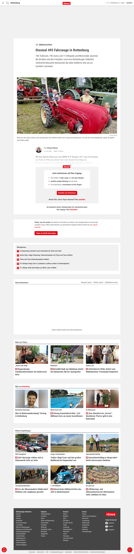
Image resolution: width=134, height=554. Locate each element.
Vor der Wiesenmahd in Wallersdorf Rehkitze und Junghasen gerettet (31, 490)
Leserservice (85, 520)
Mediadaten (68, 552)
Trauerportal (85, 525)
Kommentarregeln (21, 523)
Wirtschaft (66, 531)
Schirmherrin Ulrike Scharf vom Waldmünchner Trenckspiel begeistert (102, 370)
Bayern (65, 514)
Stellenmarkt (85, 523)
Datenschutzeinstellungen (97, 552)
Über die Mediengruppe (23, 527)
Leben (65, 534)
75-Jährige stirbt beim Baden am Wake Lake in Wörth (38, 268)
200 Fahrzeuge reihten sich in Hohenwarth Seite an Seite (29, 459)
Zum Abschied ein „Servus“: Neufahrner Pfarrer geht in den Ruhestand (99, 416)
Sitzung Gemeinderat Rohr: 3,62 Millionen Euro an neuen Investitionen (67, 414)
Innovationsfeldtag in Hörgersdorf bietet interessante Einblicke (101, 459)
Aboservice (85, 518)
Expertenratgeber (21, 542)
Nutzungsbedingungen (56, 552)
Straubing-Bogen (46, 514)
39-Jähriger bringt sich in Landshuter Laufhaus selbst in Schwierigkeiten (44, 264)
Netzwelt (65, 540)
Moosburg (44, 531)
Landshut (43, 516)
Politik (65, 525)
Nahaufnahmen (67, 529)
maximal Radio (20, 536)
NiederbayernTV (21, 538)
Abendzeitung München (23, 531)
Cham (42, 518)
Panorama (66, 536)
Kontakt (18, 516)
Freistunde (66, 527)
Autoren (18, 514)
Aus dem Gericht (68, 523)
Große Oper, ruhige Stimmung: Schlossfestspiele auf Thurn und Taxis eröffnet (46, 255)
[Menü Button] (3, 2)
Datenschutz (40, 552)
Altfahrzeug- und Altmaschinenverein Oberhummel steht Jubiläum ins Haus (100, 492)
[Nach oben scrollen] (129, 550)
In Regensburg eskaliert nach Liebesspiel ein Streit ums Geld (40, 251)
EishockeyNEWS (20, 534)
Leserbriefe (19, 525)
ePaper (84, 514)
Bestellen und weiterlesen (67, 193)
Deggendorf (44, 534)
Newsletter (19, 520)
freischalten (73, 210)
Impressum (32, 552)
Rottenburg (15, 3)
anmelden (82, 200)
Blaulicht (65, 516)
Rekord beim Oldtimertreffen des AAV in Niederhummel (66, 490)
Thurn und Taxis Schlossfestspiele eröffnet (34, 259)
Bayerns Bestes (20, 540)
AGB (47, 552)
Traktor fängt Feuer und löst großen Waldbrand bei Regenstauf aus (66, 459)
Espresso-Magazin (21, 545)
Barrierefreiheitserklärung (81, 552)
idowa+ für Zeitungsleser (89, 516)
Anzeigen (85, 527)
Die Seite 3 (66, 520)
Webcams (85, 529)
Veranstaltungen (87, 531)
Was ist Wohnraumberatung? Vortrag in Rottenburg (30, 414)
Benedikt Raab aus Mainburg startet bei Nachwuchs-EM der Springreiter (67, 370)
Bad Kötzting (44, 523)
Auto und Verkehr (68, 538)
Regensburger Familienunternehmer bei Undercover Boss (31, 372)
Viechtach (44, 525)
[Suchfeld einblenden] (7, 2)
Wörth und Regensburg (47, 520)
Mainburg (43, 527)
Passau (43, 536)
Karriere (18, 518)
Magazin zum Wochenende (24, 529)
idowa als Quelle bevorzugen (46, 233)
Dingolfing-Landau (46, 529)
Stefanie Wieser (52, 148)
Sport (64, 518)
